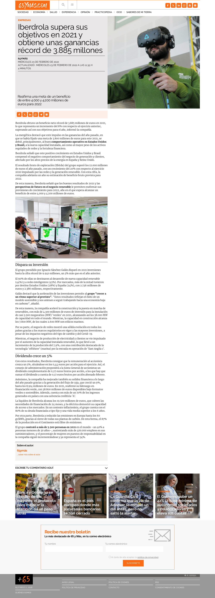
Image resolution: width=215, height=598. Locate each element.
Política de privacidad (73, 587)
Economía (39, 13)
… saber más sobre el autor (28, 454)
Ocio (119, 13)
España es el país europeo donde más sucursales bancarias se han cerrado (84, 505)
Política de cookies (119, 582)
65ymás (23, 58)
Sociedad (23, 13)
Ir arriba (190, 575)
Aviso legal (68, 582)
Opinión (85, 13)
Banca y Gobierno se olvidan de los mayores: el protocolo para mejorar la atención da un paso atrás (37, 503)
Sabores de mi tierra (139, 13)
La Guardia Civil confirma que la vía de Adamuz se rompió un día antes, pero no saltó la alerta (130, 503)
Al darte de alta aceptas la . (134, 557)
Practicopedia (103, 13)
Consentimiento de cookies (169, 587)
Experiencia (69, 13)
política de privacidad (147, 557)
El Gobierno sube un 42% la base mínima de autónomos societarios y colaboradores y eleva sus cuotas (177, 503)
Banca (21, 487)
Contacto (114, 587)
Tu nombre (50, 543)
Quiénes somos (23, 592)
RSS (157, 582)
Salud (53, 13)
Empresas (24, 20)
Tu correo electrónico (116, 543)
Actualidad (118, 487)
